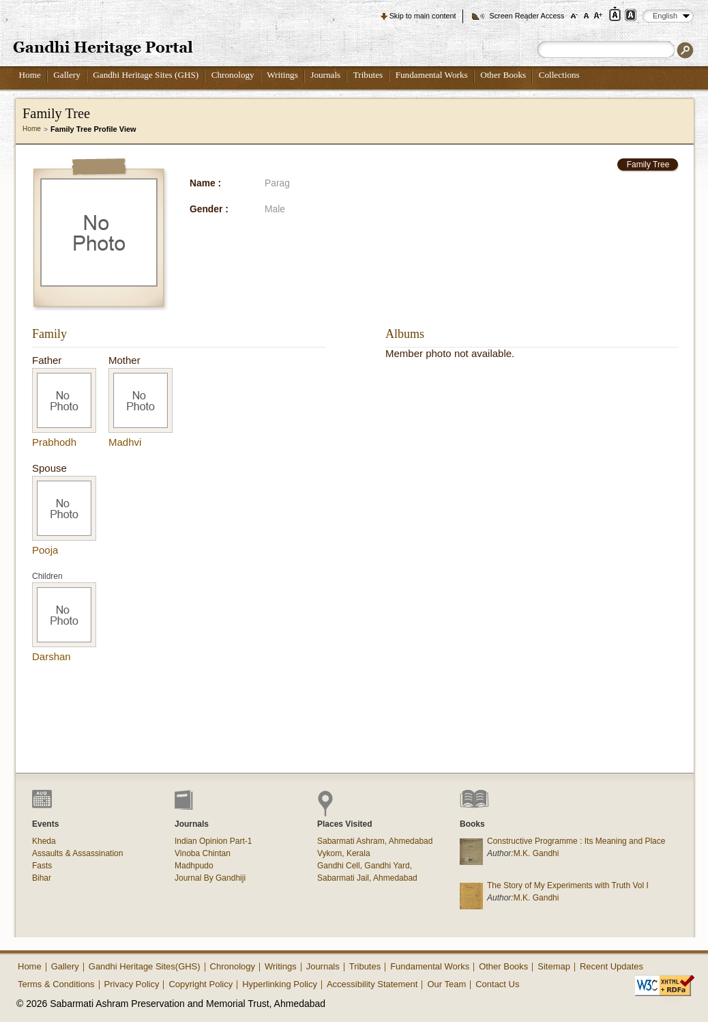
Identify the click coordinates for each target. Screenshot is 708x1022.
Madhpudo (194, 865)
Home (30, 75)
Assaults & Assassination (77, 853)
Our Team (446, 984)
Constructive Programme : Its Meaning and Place (576, 841)
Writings (282, 75)
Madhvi (124, 442)
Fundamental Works (432, 75)
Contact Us (497, 984)
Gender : (209, 209)
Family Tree (648, 164)
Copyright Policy (200, 984)
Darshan (51, 656)
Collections (559, 75)
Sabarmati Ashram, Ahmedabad (374, 841)
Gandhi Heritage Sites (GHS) (145, 75)
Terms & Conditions (56, 984)
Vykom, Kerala (343, 853)
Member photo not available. (449, 353)
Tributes (368, 75)
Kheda (44, 841)
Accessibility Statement (372, 984)
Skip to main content (422, 16)
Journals (325, 75)
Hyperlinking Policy (279, 984)
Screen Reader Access (526, 16)
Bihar (41, 878)
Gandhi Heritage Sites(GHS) (145, 966)
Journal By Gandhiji (210, 878)
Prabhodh (54, 442)
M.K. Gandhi (536, 853)
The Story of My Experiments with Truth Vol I (568, 885)
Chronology (232, 75)
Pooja (45, 550)
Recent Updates (611, 966)
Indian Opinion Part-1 (213, 841)
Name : (205, 183)
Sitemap (553, 966)
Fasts (42, 865)
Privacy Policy (132, 984)
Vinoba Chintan (203, 853)
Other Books (503, 75)
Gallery (66, 75)
